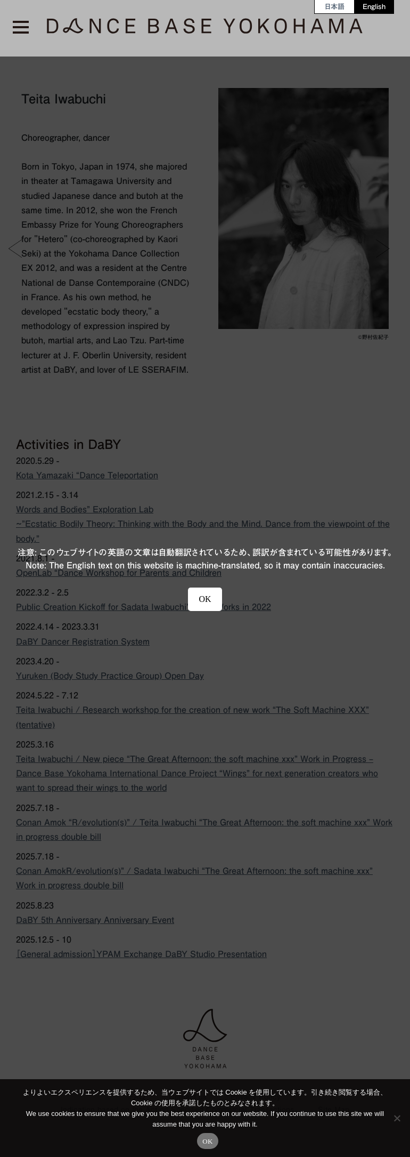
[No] (396, 1118)
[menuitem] (334, 6)
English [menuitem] (374, 6)
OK (207, 1141)
